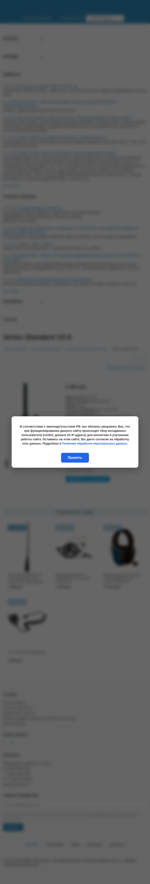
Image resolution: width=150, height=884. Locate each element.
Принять (75, 457)
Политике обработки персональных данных (94, 443)
